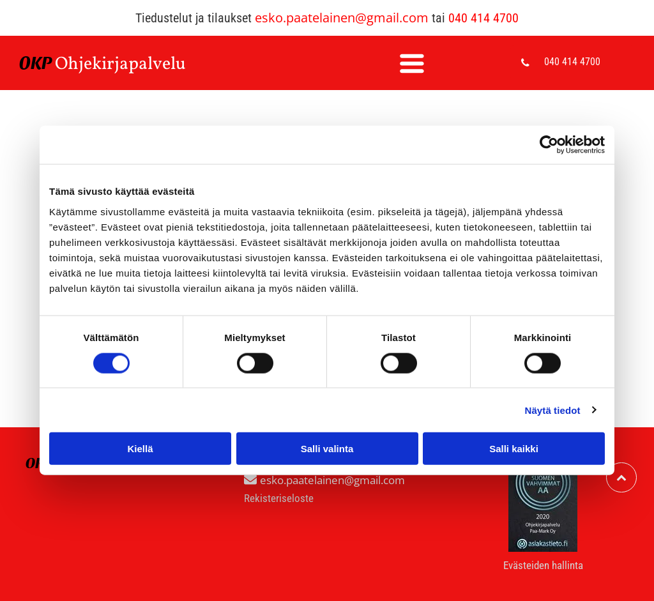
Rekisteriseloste (279, 498)
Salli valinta (327, 448)
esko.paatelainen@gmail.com (342, 17)
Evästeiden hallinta (543, 565)
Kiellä (140, 448)
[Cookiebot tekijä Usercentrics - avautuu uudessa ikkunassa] (549, 145)
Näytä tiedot (553, 409)
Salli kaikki (513, 448)
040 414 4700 (483, 18)
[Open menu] (412, 63)
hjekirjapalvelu (127, 64)
